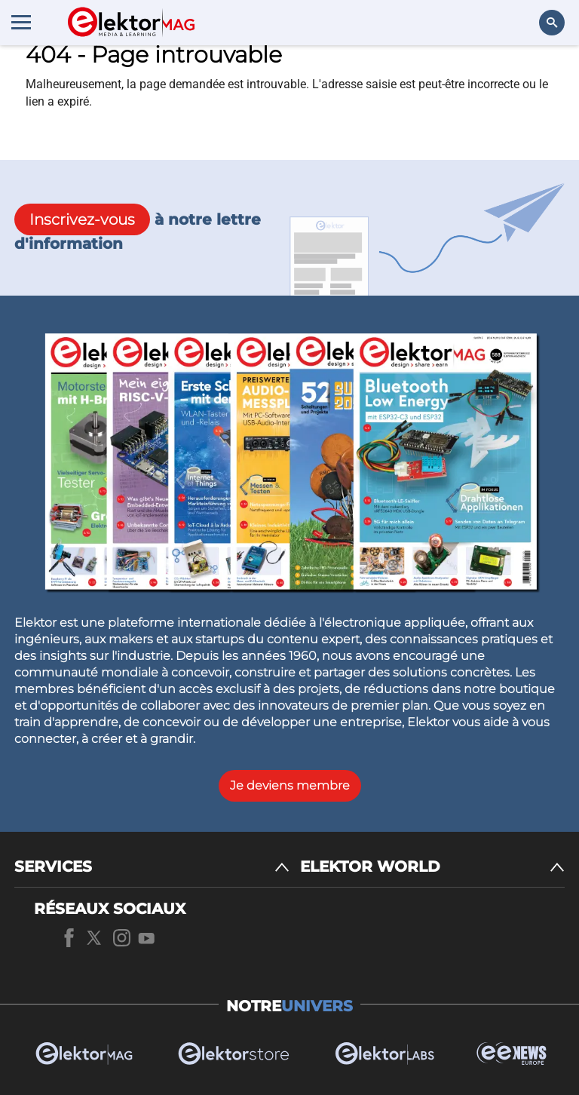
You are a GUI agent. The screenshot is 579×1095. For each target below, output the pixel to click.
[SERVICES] (152, 867)
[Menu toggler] (21, 22)
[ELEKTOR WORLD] (432, 867)
